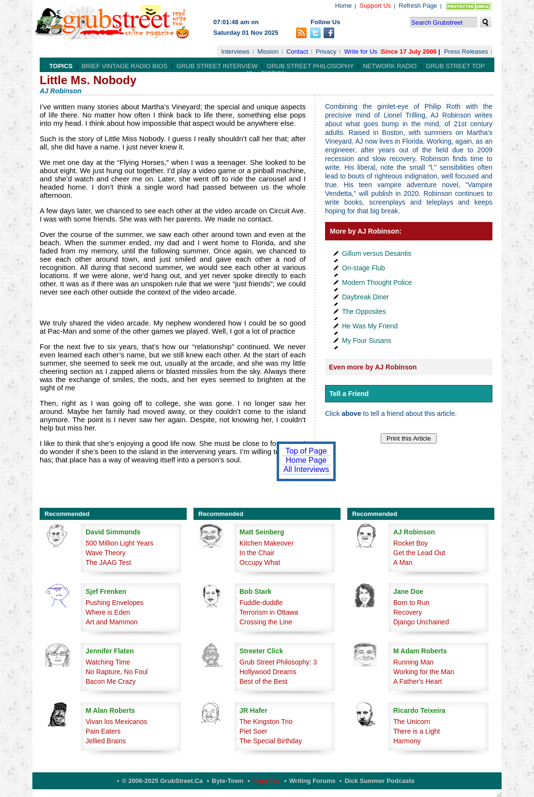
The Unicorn (411, 721)
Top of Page (305, 451)
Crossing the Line (265, 622)
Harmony (407, 741)
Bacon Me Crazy (110, 681)
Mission (268, 51)
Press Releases (466, 51)
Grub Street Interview (217, 66)
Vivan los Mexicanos (116, 721)
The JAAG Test (108, 562)
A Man (403, 562)
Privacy (326, 51)
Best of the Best (263, 681)
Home (343, 5)
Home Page (306, 460)
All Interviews (306, 469)
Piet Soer (253, 731)
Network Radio (389, 66)
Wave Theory (105, 553)
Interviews (235, 51)
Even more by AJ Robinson (373, 367)
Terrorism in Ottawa (268, 612)
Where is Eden (108, 612)
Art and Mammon (111, 622)
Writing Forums (312, 780)
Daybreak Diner (365, 297)
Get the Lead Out (419, 553)
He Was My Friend (370, 326)
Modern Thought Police (377, 282)
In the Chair (256, 553)
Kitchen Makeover (266, 543)
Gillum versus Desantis (376, 253)
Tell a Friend (349, 394)
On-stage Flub (363, 268)
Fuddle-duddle (261, 602)
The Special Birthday (270, 741)
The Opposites (364, 311)
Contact (297, 51)
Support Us (375, 5)
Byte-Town (227, 780)
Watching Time (108, 662)
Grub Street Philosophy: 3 (278, 662)
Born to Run (411, 602)
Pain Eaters (103, 731)
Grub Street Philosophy (310, 66)
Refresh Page (418, 5)
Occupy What (259, 562)
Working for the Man (423, 672)
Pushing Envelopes (115, 602)
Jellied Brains (106, 741)
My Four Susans (366, 340)
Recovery (407, 612)
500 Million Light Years (119, 543)
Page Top (266, 780)
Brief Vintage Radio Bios (124, 66)
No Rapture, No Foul (117, 672)
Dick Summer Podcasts (379, 780)
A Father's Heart (417, 681)
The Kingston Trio (266, 721)
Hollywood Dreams (267, 672)
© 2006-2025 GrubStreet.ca (162, 780)
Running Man (413, 662)
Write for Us (360, 51)
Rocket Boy (410, 543)
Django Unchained (421, 622)
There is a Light (416, 731)
